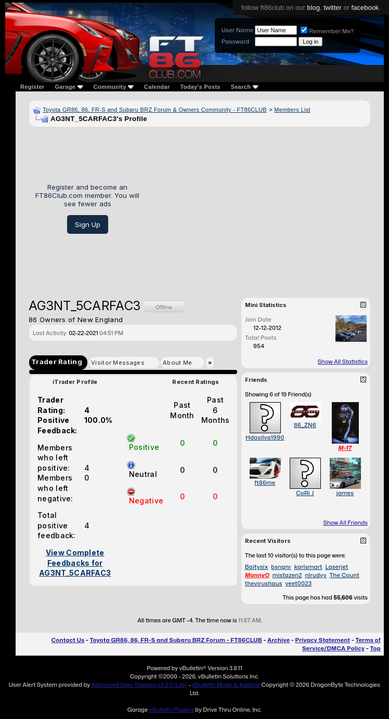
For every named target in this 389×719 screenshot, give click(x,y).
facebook (365, 7)
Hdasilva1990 (264, 437)
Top (375, 648)
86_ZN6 (305, 425)
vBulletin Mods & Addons (226, 685)
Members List (292, 109)
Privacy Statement (323, 640)
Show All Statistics (343, 361)
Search (244, 87)
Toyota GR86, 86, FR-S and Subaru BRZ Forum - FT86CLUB (175, 640)
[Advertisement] (259, 208)
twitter (332, 7)
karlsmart (308, 567)
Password (235, 41)
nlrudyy (316, 575)
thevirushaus (263, 583)
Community (114, 87)
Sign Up (87, 224)
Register (32, 87)
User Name (237, 30)
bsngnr (281, 567)
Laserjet (336, 567)
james (345, 493)
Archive (278, 640)
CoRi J (305, 493)
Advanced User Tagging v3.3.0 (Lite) (139, 685)
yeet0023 (299, 583)
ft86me (265, 482)
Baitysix (256, 567)
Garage (69, 87)
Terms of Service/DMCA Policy (341, 644)
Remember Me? (327, 31)
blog (313, 7)
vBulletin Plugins (171, 709)
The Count (344, 575)
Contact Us (67, 640)
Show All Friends (345, 522)
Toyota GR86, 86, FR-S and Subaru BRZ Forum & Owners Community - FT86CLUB (155, 109)
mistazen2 (287, 575)
